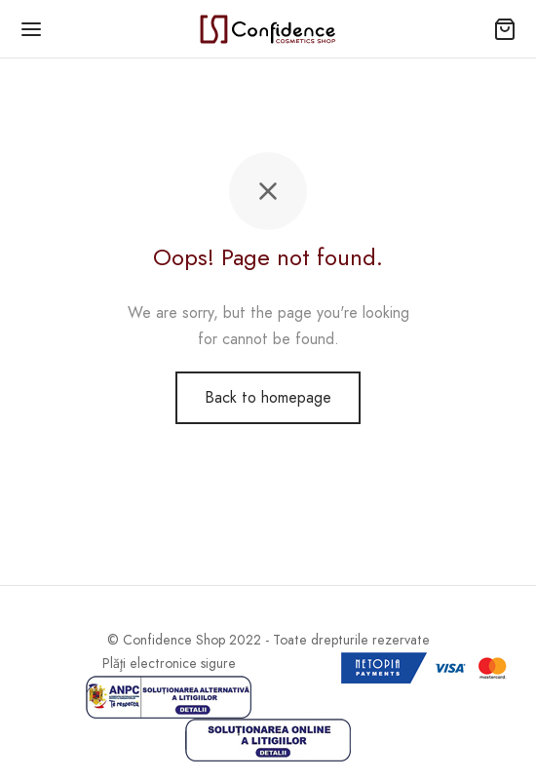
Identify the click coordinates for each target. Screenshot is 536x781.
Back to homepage (268, 397)
